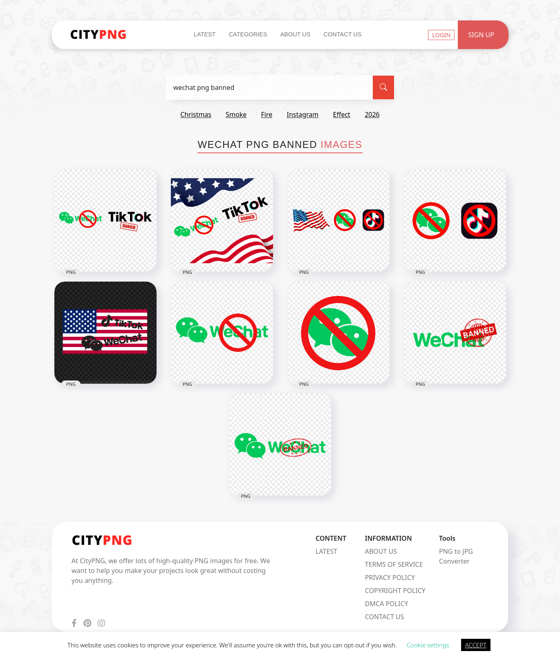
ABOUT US (381, 551)
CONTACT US (384, 616)
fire (266, 114)
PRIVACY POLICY (390, 577)
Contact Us (342, 34)
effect (341, 114)
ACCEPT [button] (475, 645)
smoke (236, 114)
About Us (295, 34)
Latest (205, 34)
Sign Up (481, 34)
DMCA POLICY (386, 603)
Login (441, 35)
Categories (248, 34)
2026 (372, 114)
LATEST (326, 551)
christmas (195, 114)
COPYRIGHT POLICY (395, 590)
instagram (302, 114)
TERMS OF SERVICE (394, 564)
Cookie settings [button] (428, 645)
